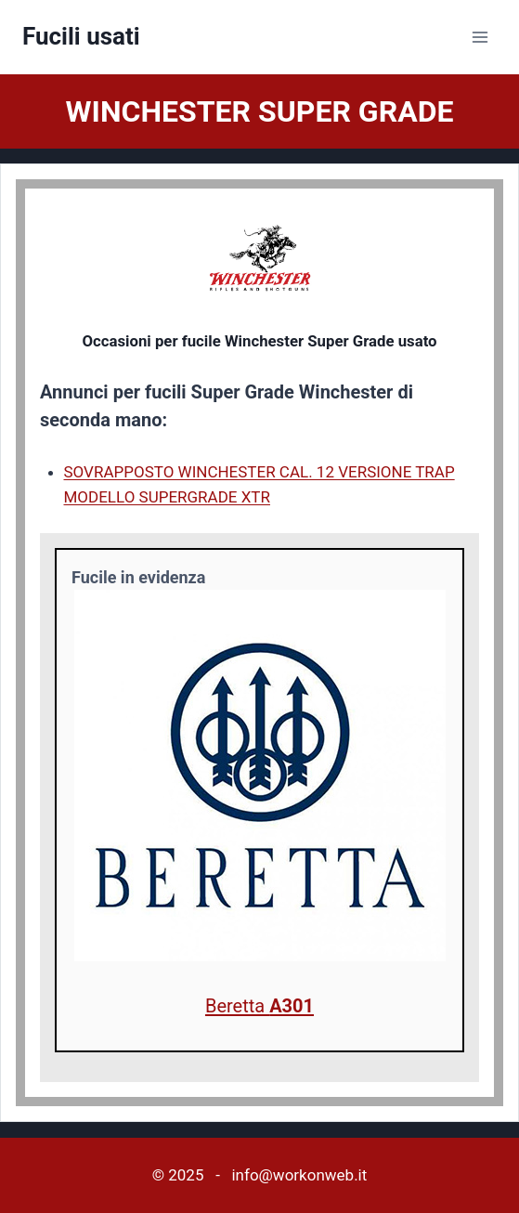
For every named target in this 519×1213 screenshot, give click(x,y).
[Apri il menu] (479, 36)
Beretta (259, 1006)
